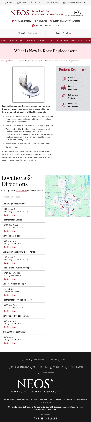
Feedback (44, 399)
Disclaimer (15, 399)
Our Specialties (46, 41)
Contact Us (84, 41)
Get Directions (10, 215)
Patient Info (62, 41)
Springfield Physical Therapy (16, 316)
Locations (54, 3)
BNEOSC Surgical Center (14, 332)
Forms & (77, 79)
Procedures (50, 61)
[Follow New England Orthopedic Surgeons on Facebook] (63, 387)
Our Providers (27, 41)
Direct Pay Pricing (26, 33)
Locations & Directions (16, 181)
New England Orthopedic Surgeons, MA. (14, 61)
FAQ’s (73, 41)
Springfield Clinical (11, 236)
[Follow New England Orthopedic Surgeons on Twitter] (70, 387)
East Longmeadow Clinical (15, 204)
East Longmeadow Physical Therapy (19, 252)
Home (6, 399)
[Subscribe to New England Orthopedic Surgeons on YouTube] (76, 387)
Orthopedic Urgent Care (76, 3)
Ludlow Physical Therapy (14, 284)
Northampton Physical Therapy (17, 300)
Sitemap (35, 399)
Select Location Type (11, 197)
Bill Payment (77, 96)
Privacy (26, 399)
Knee (42, 61)
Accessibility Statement (75, 399)
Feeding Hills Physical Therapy (17, 268)
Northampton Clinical (12, 220)
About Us (13, 41)
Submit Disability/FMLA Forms (66, 21)
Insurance (77, 105)
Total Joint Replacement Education (31, 21)
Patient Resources (73, 69)
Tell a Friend (56, 399)
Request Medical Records (47, 26)
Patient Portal (62, 33)
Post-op (77, 88)
